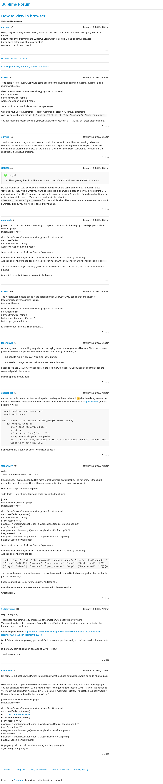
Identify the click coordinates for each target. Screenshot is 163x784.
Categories (20, 769)
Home (6, 769)
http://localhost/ (91, 401)
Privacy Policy (81, 769)
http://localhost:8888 (19, 714)
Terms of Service (60, 769)
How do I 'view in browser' (14, 58)
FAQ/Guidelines (39, 769)
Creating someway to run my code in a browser (25, 66)
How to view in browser (23, 16)
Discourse (19, 780)
